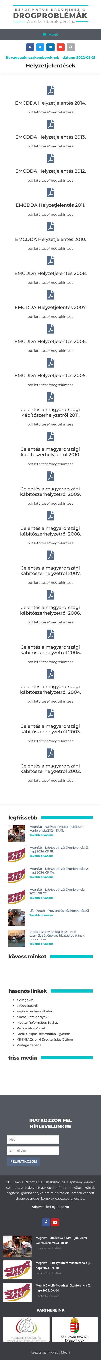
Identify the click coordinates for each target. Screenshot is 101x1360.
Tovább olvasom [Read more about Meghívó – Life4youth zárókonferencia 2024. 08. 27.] (41, 897)
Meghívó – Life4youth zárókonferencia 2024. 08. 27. (57, 891)
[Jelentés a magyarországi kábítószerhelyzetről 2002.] (50, 753)
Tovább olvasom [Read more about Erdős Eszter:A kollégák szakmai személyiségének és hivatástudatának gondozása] (41, 943)
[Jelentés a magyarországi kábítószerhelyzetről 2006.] (50, 595)
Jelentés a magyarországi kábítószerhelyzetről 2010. (50, 451)
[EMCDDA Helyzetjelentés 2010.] (50, 226)
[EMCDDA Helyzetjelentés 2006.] (50, 329)
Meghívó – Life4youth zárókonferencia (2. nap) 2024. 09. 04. (58, 870)
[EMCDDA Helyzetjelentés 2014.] (50, 90)
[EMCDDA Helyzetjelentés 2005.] (50, 363)
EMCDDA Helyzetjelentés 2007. (51, 307)
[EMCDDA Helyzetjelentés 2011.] (50, 192)
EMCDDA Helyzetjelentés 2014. (50, 103)
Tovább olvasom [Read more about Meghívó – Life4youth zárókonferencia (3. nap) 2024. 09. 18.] (41, 855)
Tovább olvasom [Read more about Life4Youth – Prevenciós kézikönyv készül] (41, 915)
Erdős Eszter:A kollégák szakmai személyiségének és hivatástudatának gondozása (56, 935)
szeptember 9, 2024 (49, 1248)
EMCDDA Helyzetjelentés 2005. (50, 375)
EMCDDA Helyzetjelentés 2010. (50, 239)
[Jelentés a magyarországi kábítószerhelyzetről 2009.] (50, 476)
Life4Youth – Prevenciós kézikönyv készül (59, 911)
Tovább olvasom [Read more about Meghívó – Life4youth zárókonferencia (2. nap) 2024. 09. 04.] (41, 877)
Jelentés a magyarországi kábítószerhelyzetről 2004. (50, 689)
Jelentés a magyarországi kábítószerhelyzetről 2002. (50, 768)
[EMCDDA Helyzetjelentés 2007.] (50, 295)
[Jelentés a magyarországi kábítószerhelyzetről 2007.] (50, 555)
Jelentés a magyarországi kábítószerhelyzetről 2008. (50, 531)
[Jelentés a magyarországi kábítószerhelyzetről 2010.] (50, 436)
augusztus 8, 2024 (48, 1295)
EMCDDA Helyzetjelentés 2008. (50, 273)
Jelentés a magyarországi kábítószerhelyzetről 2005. (50, 649)
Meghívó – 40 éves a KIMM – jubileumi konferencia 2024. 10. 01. (56, 828)
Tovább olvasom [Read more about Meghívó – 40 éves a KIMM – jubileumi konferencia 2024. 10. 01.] (41, 835)
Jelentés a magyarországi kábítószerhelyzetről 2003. (50, 728)
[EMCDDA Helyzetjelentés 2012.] (50, 158)
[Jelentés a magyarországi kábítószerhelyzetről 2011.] (50, 397)
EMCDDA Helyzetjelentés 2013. (50, 137)
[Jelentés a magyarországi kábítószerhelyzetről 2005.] (50, 634)
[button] (50, 34)
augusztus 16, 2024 (49, 1273)
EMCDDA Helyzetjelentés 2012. (50, 171)
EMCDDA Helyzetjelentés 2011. (50, 205)
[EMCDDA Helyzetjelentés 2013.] (50, 124)
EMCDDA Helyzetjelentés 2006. (50, 341)
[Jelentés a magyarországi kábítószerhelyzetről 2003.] (50, 713)
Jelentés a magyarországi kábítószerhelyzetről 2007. (50, 570)
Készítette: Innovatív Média (50, 1352)
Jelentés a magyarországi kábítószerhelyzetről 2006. (50, 610)
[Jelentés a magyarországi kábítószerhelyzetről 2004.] (50, 674)
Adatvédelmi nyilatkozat (50, 1207)
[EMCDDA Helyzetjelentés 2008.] (50, 260)
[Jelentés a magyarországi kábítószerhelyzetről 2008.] (50, 515)
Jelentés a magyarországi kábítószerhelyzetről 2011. (50, 412)
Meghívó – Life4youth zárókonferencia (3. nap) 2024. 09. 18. (58, 849)
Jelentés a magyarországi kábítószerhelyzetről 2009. (50, 491)
